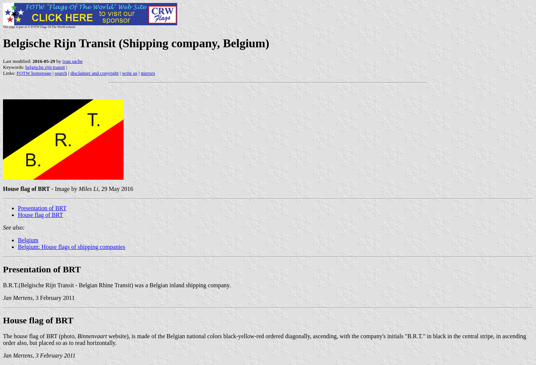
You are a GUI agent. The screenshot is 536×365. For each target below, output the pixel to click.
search (61, 73)
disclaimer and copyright (94, 73)
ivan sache (73, 61)
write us (130, 73)
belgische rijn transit (45, 67)
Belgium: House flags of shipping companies (71, 247)
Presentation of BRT (42, 208)
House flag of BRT (40, 215)
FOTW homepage (33, 73)
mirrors (148, 73)
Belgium (28, 240)
